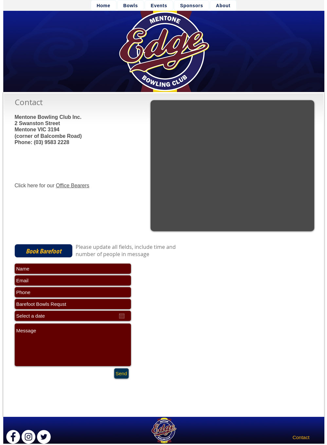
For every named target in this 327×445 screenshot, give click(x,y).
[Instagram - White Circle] (28, 437)
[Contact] (301, 437)
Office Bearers (72, 185)
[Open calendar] (121, 316)
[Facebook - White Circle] (13, 437)
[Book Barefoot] (43, 250)
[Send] (121, 373)
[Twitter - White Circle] (44, 437)
